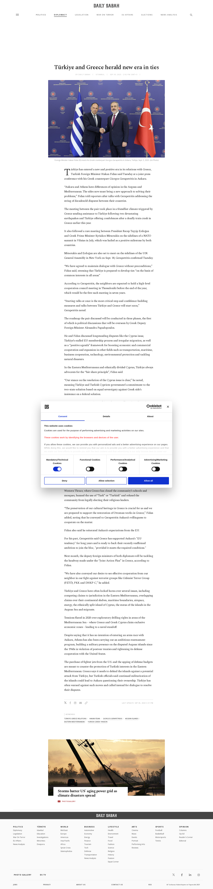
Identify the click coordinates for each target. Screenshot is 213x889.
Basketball (159, 834)
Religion (111, 851)
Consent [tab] (62, 416)
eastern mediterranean (74, 722)
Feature (111, 858)
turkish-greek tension (97, 722)
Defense (87, 851)
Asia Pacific (65, 841)
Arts (134, 827)
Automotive (89, 830)
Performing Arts (138, 844)
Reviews (135, 848)
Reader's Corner (186, 837)
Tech (86, 848)
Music (134, 834)
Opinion (184, 827)
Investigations (42, 837)
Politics (41, 15)
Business (89, 827)
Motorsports (160, 837)
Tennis (158, 841)
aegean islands (131, 718)
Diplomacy (60, 15)
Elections (147, 15)
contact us (117, 885)
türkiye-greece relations (75, 718)
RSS (150, 885)
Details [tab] (106, 416)
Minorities (41, 841)
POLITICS (18, 827)
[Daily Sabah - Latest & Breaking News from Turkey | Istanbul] (106, 5)
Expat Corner (113, 861)
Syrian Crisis (65, 848)
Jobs (15, 885)
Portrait (135, 841)
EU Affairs (127, 15)
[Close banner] (168, 407)
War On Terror (105, 15)
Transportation (90, 854)
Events (134, 837)
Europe (64, 834)
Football (158, 830)
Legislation (82, 15)
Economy (88, 834)
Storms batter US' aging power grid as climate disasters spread (87, 793)
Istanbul (40, 830)
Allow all (148, 480)
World (64, 827)
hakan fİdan (94, 718)
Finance (87, 841)
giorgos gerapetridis (112, 718)
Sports (159, 827)
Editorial (182, 841)
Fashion (111, 844)
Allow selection (106, 480)
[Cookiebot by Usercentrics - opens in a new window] (149, 407)
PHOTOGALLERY (68, 801)
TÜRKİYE (41, 827)
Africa (63, 844)
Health (110, 830)
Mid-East (64, 830)
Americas (64, 837)
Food (110, 841)
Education (41, 834)
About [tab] (150, 416)
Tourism (87, 844)
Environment (113, 834)
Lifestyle (113, 827)
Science (111, 848)
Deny (64, 480)
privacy (47, 885)
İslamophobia (66, 851)
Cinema (135, 830)
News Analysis (169, 15)
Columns (182, 830)
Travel (110, 837)
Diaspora (41, 844)
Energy (87, 837)
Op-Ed (181, 834)
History (111, 854)
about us (80, 885)
